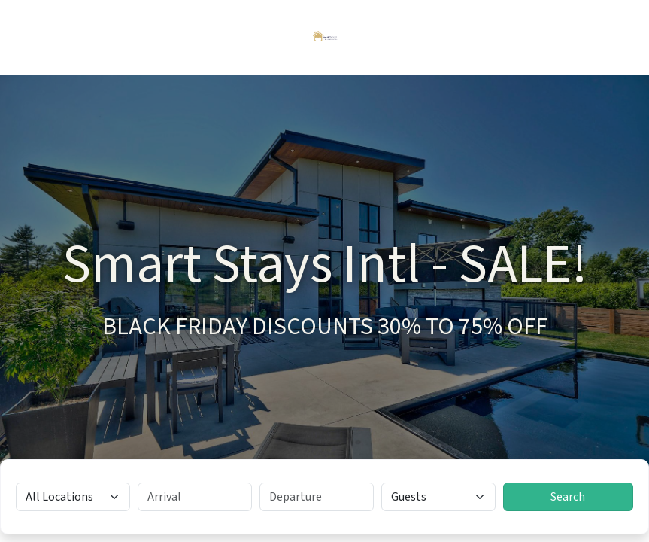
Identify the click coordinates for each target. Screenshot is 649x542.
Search (567, 497)
